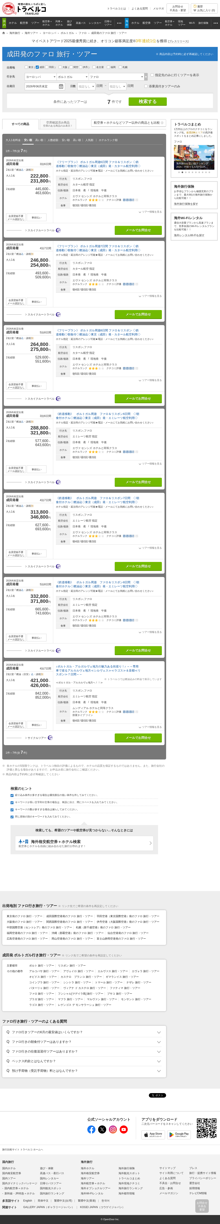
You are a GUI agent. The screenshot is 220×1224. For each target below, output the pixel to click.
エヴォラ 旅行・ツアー (145, 971)
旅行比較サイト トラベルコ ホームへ (22, 1149)
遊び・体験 (46, 1168)
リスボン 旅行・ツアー (72, 965)
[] (178, 41)
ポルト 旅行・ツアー (41, 965)
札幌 (123, 67)
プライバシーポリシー (202, 1178)
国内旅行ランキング (52, 1193)
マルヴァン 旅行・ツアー (102, 999)
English (27, 1200)
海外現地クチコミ (129, 1183)
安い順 (28, 140)
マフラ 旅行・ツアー (70, 999)
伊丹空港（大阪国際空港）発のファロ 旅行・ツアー (128, 921)
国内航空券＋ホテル (16, 1188)
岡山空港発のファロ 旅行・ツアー (72, 938)
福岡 (111, 67)
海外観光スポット (129, 1173)
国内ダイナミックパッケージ (19, 1183)
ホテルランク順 (108, 140)
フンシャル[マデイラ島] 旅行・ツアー (80, 993)
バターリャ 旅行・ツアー (44, 988)
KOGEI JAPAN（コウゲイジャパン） (102, 1207)
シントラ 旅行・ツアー (77, 982)
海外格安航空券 (90, 1173)
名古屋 (98, 67)
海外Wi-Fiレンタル (92, 1193)
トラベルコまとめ (129, 1178)
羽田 (50, 67)
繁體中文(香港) (87, 1200)
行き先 (11, 76)
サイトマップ (167, 1168)
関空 (74, 67)
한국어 (105, 1200)
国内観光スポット (51, 1188)
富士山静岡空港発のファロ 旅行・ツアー (121, 938)
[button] (162, 122)
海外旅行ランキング (131, 1188)
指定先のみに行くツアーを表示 (175, 75)
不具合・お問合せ (170, 1183)
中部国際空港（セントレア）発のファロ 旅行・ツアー (39, 927)
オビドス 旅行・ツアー (43, 976)
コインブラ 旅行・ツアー (44, 982)
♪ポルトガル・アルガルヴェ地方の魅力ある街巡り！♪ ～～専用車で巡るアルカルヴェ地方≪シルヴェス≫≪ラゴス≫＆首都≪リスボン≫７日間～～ (98, 670)
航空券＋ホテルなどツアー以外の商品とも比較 (129, 124)
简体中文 (43, 1200)
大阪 (63, 67)
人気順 (89, 140)
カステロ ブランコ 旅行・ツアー (81, 976)
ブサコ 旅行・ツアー (119, 993)
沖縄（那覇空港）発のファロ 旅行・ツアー (77, 933)
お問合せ (178, 8)
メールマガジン (168, 1193)
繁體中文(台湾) (63, 1200)
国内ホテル (9, 1168)
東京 (29, 67)
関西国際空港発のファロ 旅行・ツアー (69, 921)
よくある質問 (140, 8)
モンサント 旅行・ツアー (136, 999)
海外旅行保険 (127, 1168)
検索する (148, 101)
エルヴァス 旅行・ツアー (113, 971)
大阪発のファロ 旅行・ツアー (24, 921)
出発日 (11, 86)
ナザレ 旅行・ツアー (138, 982)
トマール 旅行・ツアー (109, 982)
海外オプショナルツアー (95, 1188)
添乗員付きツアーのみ (162, 86)
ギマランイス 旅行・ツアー (122, 976)
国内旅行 (8, 1162)
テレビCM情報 (198, 1193)
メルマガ (158, 8)
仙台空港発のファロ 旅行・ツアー (128, 933)
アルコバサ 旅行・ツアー (44, 971)
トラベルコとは (116, 8)
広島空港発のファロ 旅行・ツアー (27, 938)
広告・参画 (166, 1188)
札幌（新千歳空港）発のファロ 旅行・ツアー (103, 927)
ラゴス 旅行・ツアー (41, 1004)
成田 (40, 67)
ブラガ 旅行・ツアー (41, 999)
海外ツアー (87, 1178)
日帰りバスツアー (51, 1183)
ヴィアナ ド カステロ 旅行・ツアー (84, 988)
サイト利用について (171, 1173)
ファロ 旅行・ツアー (41, 993)
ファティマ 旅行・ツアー (125, 988)
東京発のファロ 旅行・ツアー (24, 916)
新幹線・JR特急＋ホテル (19, 1193)
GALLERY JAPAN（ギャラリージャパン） (48, 1207)
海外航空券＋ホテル (93, 1183)
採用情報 (194, 1188)
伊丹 (83, 67)
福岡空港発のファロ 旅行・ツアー (27, 933)
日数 (73, 86)
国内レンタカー (49, 1178)
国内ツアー (9, 1178)
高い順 (39, 140)
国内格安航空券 (11, 1173)
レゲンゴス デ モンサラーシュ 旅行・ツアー (84, 1004)
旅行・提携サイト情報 (202, 1173)
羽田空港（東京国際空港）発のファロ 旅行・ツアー (128, 916)
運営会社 (194, 1183)
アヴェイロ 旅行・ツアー (78, 971)
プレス (193, 1168)
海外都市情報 (127, 1193)
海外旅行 (86, 1162)
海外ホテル (87, 1168)
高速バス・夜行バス (52, 1173)
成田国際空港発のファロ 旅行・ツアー (69, 916)
